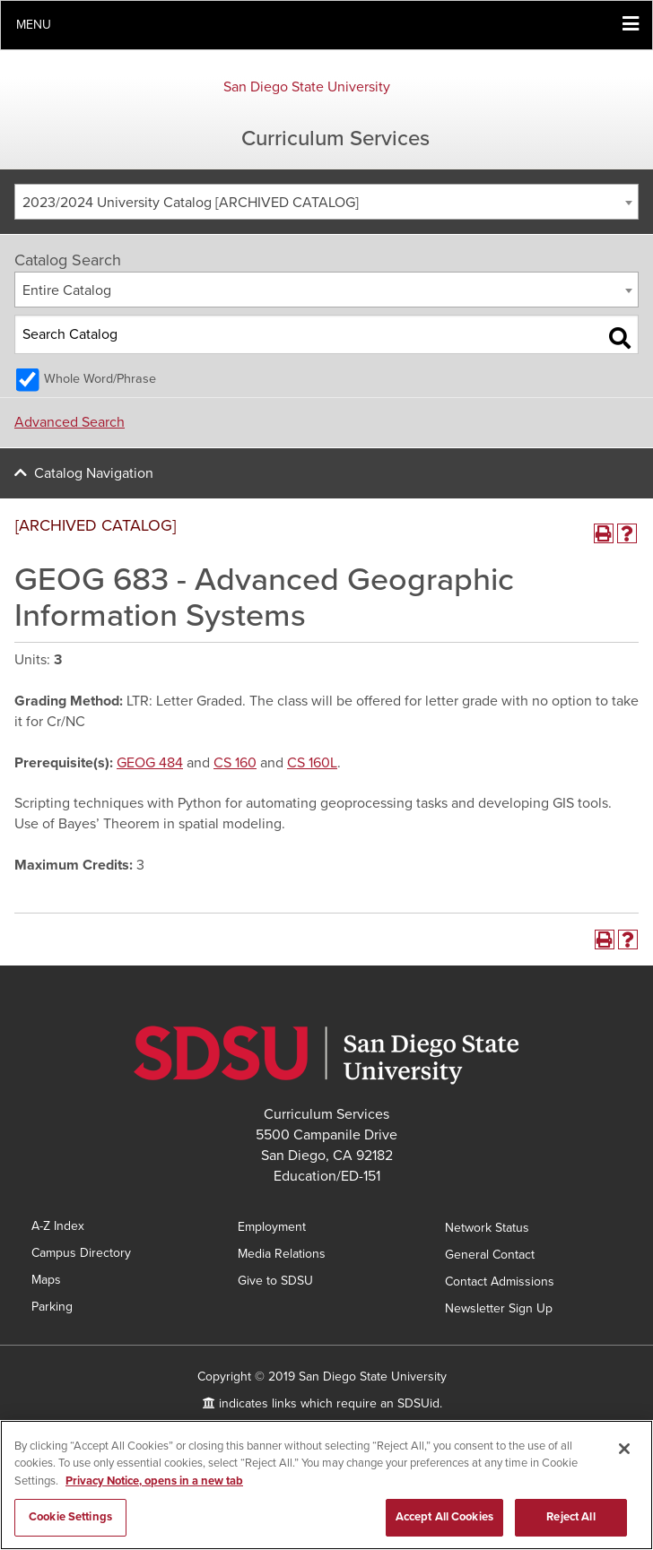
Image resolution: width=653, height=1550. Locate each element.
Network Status (487, 1227)
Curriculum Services (335, 139)
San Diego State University (306, 87)
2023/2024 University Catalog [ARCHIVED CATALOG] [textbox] (190, 203)
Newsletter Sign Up (499, 1308)
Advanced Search (69, 422)
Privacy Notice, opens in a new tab (154, 1481)
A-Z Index (57, 1226)
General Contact (490, 1254)
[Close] (624, 1448)
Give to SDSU (275, 1280)
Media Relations (282, 1253)
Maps (46, 1279)
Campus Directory (81, 1252)
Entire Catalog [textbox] (66, 290)
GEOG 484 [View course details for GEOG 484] (150, 763)
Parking (52, 1306)
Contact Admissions (499, 1281)
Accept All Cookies (444, 1518)
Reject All (570, 1518)
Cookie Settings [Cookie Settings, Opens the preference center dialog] (70, 1518)
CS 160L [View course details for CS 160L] (312, 763)
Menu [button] (33, 24)
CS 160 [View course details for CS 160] (235, 763)
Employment (272, 1226)
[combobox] (326, 202)
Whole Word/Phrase (100, 378)
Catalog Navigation (93, 473)
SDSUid (418, 1403)
